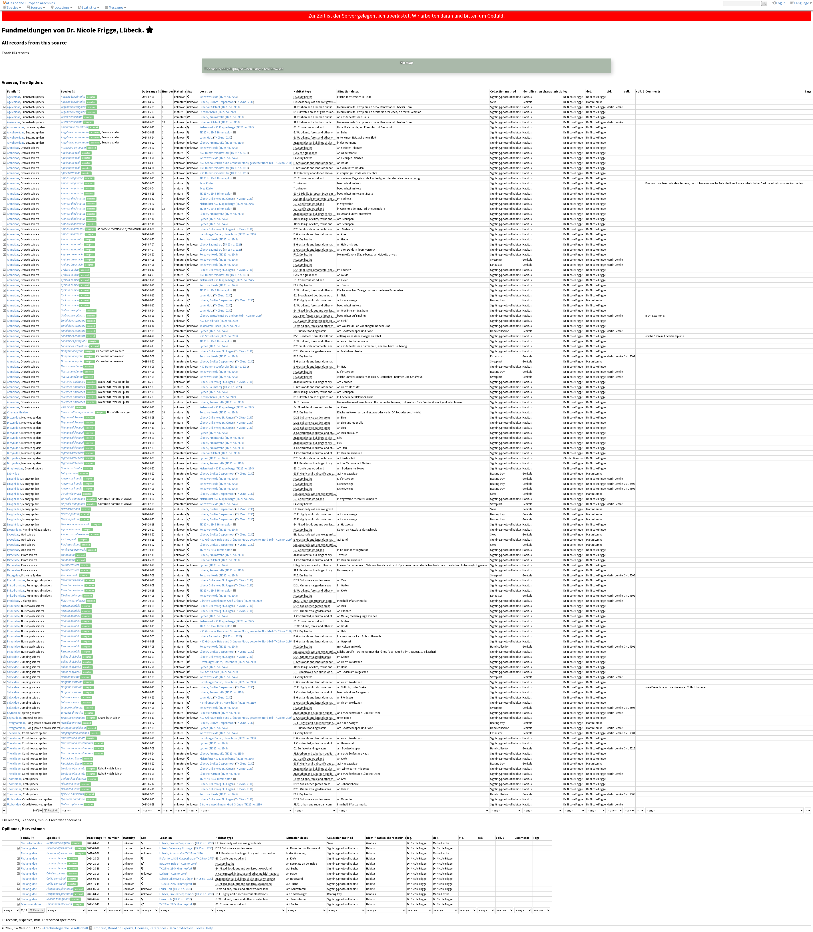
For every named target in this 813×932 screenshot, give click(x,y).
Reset (50, 810)
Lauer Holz (206, 137)
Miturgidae (13, 575)
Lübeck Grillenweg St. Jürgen (217, 198)
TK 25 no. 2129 (227, 112)
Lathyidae (13, 473)
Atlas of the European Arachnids (28, 3)
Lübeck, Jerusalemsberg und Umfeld (221, 315)
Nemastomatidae (31, 843)
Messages (113, 7)
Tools (199, 928)
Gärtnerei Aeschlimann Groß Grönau (221, 600)
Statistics (86, 7)
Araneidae (13, 147)
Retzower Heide (209, 97)
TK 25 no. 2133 (231, 326)
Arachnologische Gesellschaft (65, 928)
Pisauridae (13, 606)
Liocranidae (14, 529)
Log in (778, 3)
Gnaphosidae (15, 468)
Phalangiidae (29, 848)
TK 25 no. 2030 (229, 320)
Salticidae (13, 656)
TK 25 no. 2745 (228, 97)
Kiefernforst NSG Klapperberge (217, 127)
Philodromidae (16, 580)
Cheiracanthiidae (17, 412)
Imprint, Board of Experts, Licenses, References (130, 928)
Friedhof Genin (208, 112)
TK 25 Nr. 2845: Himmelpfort (216, 132)
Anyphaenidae (15, 132)
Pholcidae (13, 600)
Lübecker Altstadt (210, 107)
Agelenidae (13, 97)
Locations (60, 7)
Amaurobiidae (15, 127)
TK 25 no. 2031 (239, 153)
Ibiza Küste (206, 183)
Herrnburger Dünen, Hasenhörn (218, 234)
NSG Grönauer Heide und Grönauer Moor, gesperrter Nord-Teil (236, 163)
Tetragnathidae (16, 723)
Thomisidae (14, 779)
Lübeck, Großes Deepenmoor (217, 102)
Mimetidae (13, 555)
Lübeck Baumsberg (211, 244)
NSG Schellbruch (209, 320)
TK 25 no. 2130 (244, 102)
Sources (34, 7)
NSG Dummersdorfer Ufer (214, 153)
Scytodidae (13, 713)
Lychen (204, 219)
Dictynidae (13, 417)
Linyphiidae (14, 478)
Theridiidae (13, 733)
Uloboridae (14, 799)
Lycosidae (13, 534)
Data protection (181, 928)
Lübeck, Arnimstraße (212, 117)
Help (209, 928)
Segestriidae (14, 717)
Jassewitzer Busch (210, 326)
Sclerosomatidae (31, 904)
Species (10, 7)
